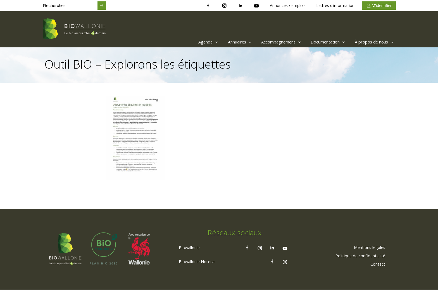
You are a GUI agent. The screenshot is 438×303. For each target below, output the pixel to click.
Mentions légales (367, 260)
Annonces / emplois (288, 5)
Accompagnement (271, 42)
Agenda (191, 42)
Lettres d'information (335, 5)
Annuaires (225, 42)
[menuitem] (190, 41)
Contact (377, 277)
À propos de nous (373, 42)
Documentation (322, 42)
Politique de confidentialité (357, 268)
